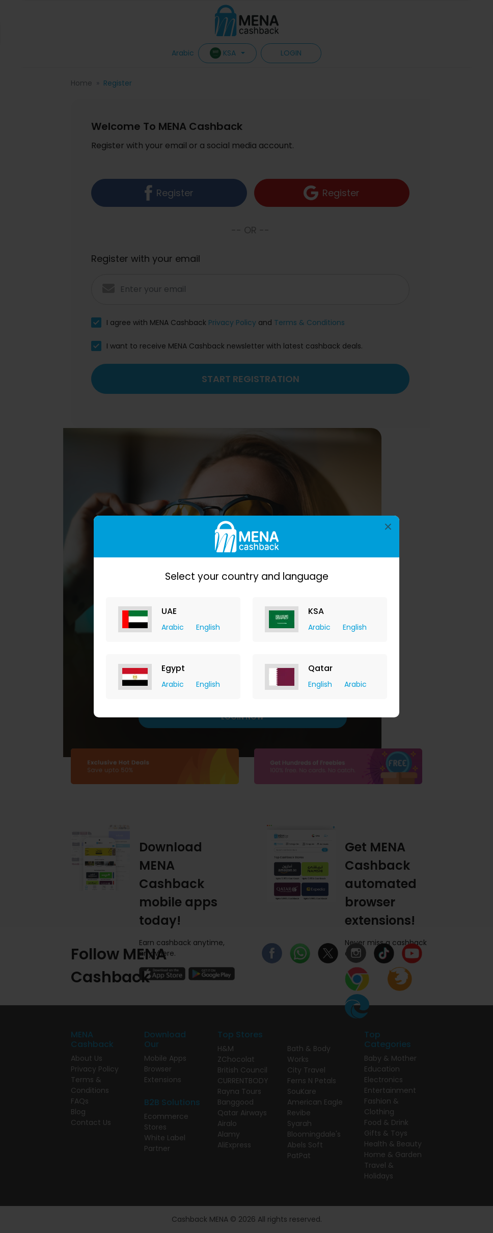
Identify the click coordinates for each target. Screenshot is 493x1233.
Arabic (173, 627)
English (208, 627)
